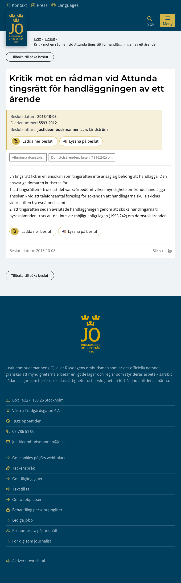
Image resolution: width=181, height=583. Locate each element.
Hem (37, 39)
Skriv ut (162, 250)
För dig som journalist (28, 541)
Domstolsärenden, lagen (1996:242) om (82, 157)
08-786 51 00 (20, 431)
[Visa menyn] (167, 20)
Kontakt (16, 5)
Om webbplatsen (24, 499)
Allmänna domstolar (28, 157)
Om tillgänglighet (24, 479)
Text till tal (18, 489)
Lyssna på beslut (81, 141)
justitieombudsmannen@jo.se (36, 442)
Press (39, 5)
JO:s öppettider (27, 421)
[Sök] (151, 20)
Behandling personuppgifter (34, 510)
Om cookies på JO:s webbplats (35, 458)
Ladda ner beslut (32, 141)
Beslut (50, 39)
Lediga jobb (19, 520)
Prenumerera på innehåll (31, 530)
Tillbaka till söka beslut (29, 57)
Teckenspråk (20, 468)
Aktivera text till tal (25, 561)
